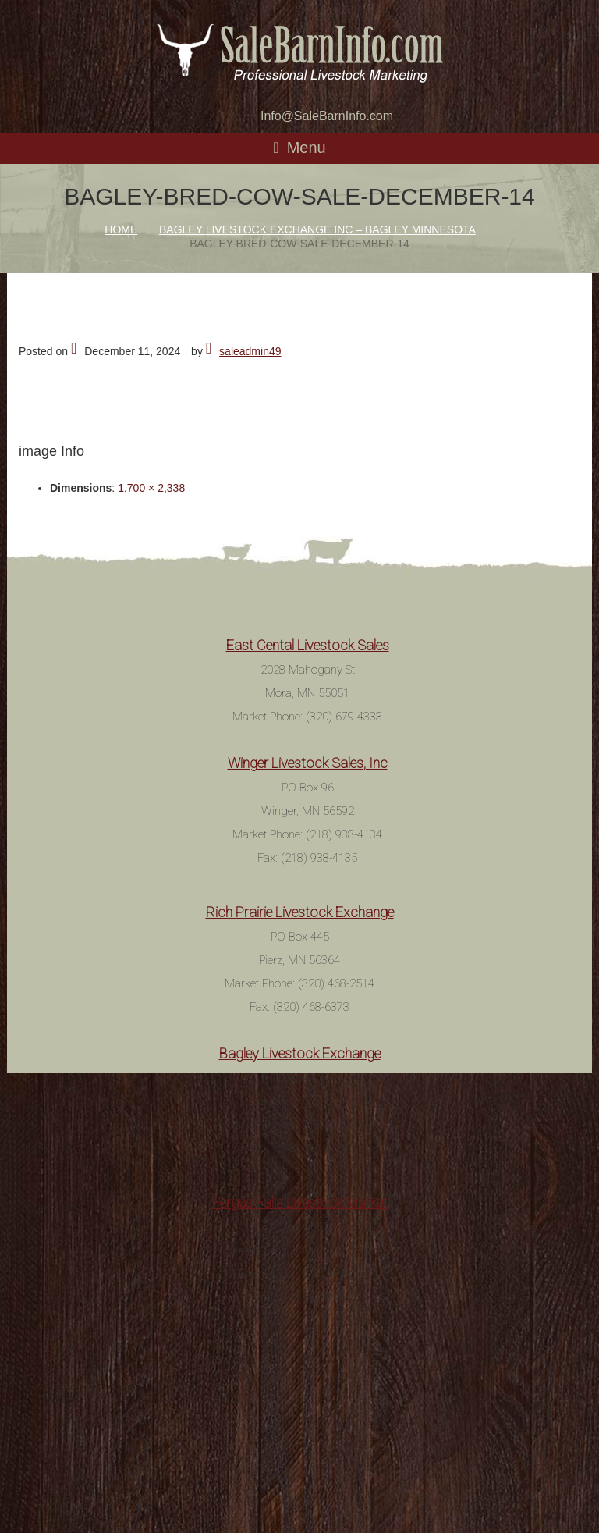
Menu (306, 147)
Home (121, 229)
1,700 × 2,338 (151, 488)
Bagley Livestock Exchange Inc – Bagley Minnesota (317, 229)
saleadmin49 (250, 351)
